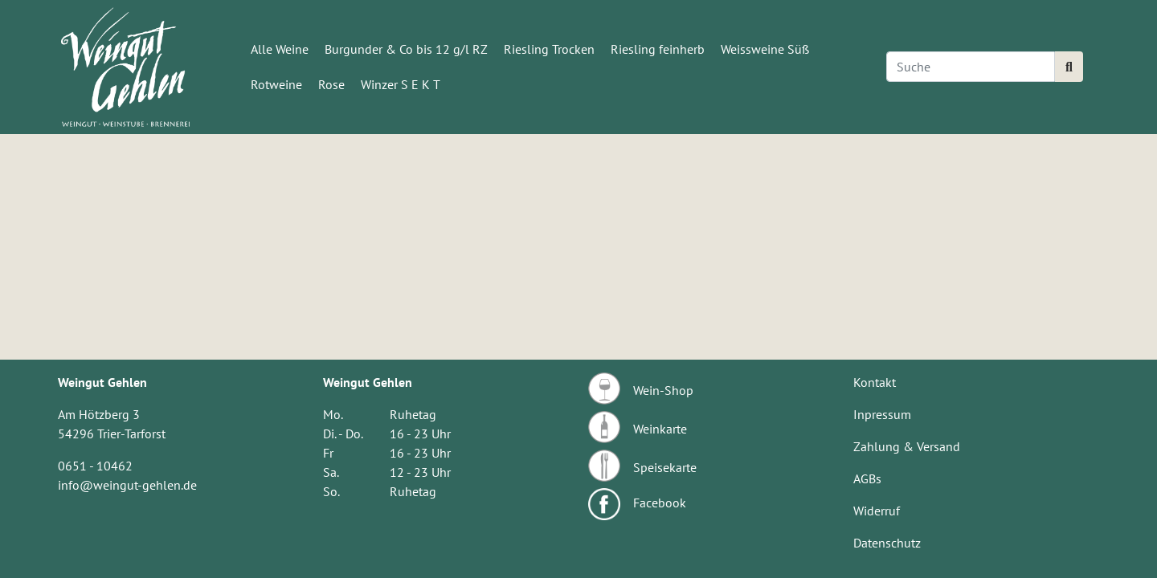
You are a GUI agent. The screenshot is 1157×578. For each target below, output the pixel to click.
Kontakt (874, 382)
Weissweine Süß (765, 49)
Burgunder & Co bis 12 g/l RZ (406, 49)
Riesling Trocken (549, 49)
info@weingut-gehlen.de (127, 485)
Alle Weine (280, 49)
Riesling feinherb (658, 49)
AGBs (867, 478)
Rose (331, 84)
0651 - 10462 (95, 466)
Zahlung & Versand (906, 446)
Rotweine (276, 84)
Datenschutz (887, 543)
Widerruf (876, 511)
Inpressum (882, 414)
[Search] (970, 66)
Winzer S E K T (400, 84)
